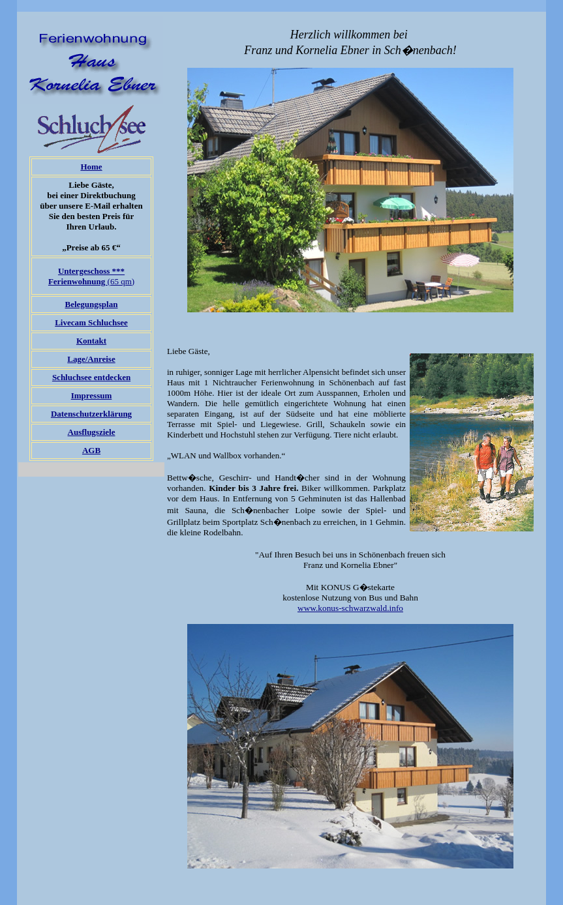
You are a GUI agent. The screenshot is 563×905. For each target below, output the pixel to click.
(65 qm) (91, 276)
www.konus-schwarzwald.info (350, 608)
